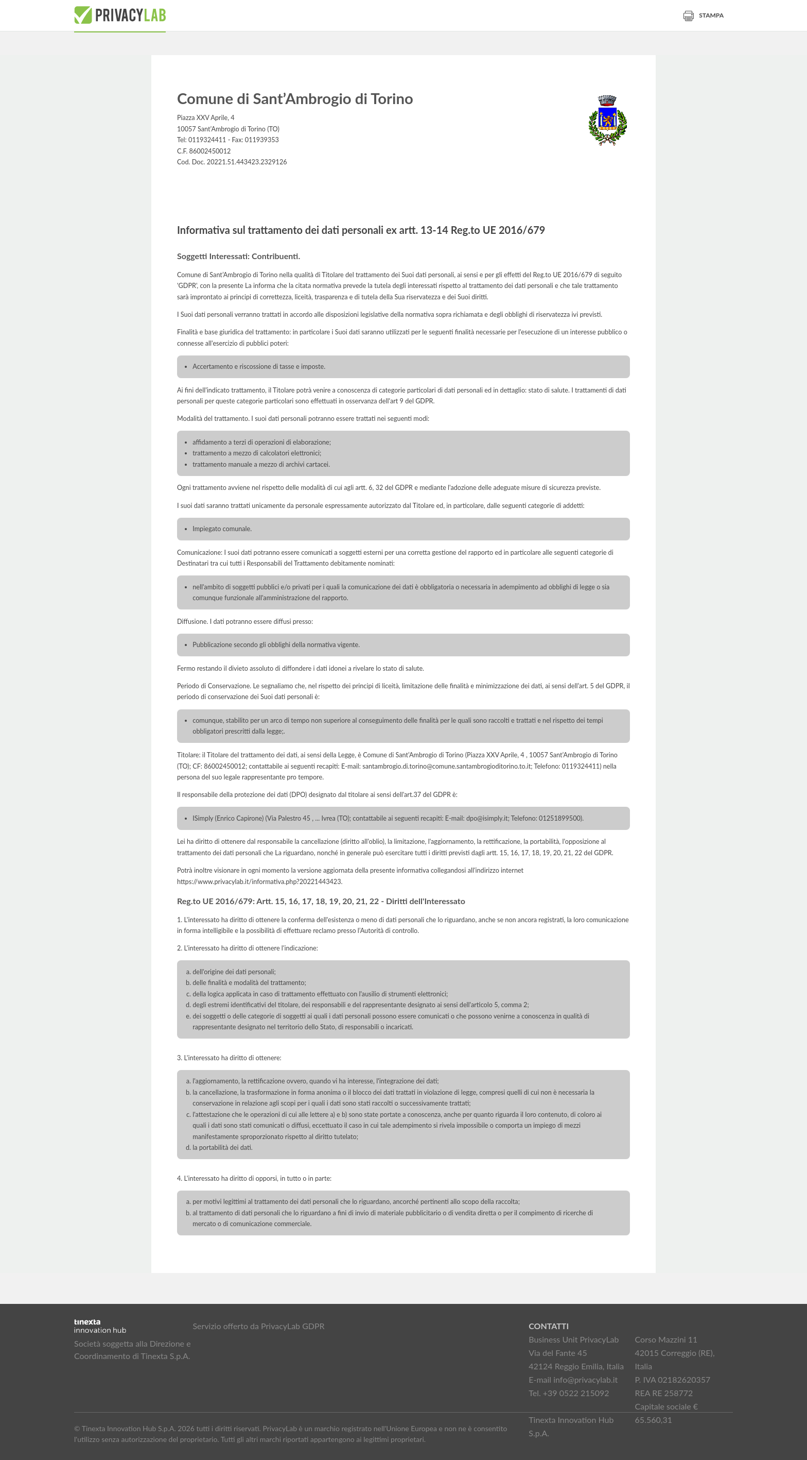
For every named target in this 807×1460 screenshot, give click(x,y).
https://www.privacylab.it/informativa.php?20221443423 (259, 882)
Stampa (703, 15)
